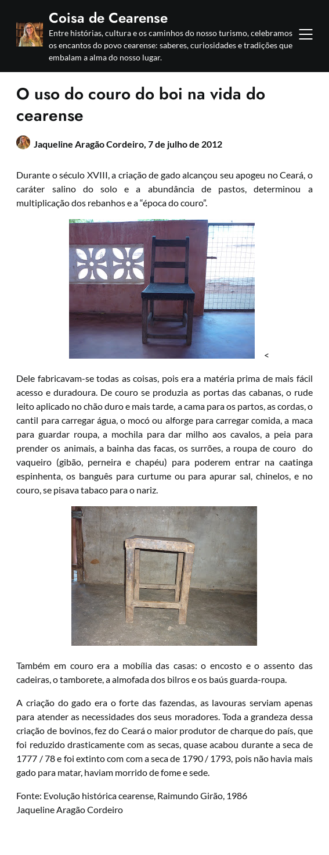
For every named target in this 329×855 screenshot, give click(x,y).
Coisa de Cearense (108, 18)
